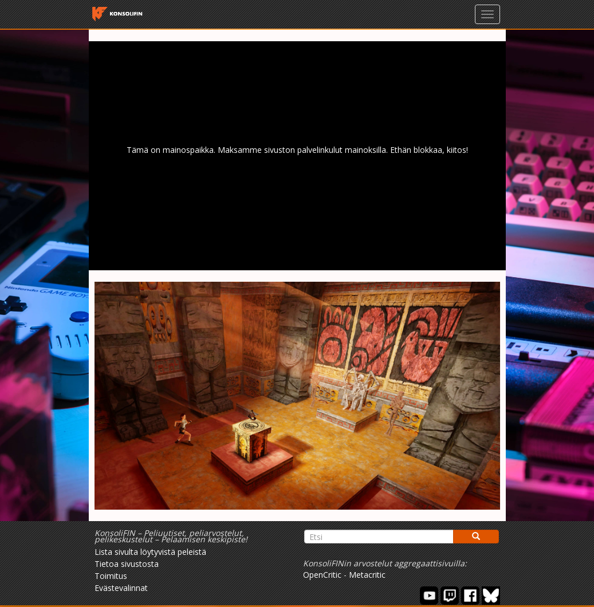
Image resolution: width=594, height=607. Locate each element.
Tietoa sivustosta (127, 563)
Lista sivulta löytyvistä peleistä (150, 551)
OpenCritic (322, 574)
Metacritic (367, 574)
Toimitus (111, 575)
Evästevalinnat (121, 587)
